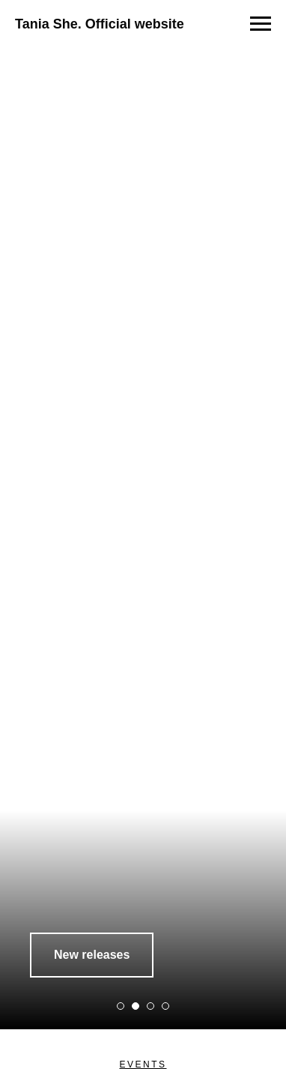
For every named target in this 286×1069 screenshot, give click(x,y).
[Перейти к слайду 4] (165, 1006)
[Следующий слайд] (273, 524)
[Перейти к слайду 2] (135, 1006)
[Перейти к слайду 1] (120, 1006)
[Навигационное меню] (260, 23)
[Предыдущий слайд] (13, 524)
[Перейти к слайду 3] (150, 1006)
